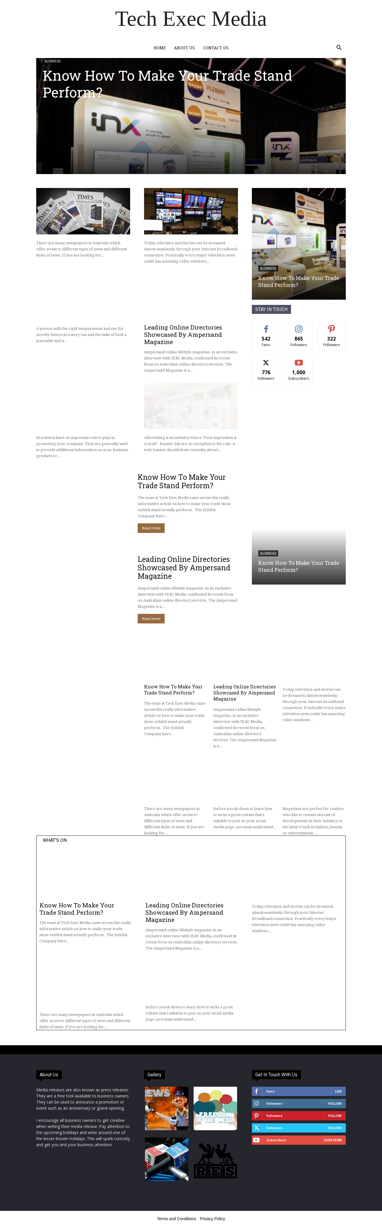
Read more (151, 528)
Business (53, 61)
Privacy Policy (212, 1218)
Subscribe (333, 1140)
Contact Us (216, 48)
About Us (184, 48)
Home (160, 48)
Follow (335, 1103)
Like (338, 1091)
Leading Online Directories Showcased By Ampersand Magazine (183, 334)
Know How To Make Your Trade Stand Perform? (167, 83)
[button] (339, 48)
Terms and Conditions (176, 1218)
